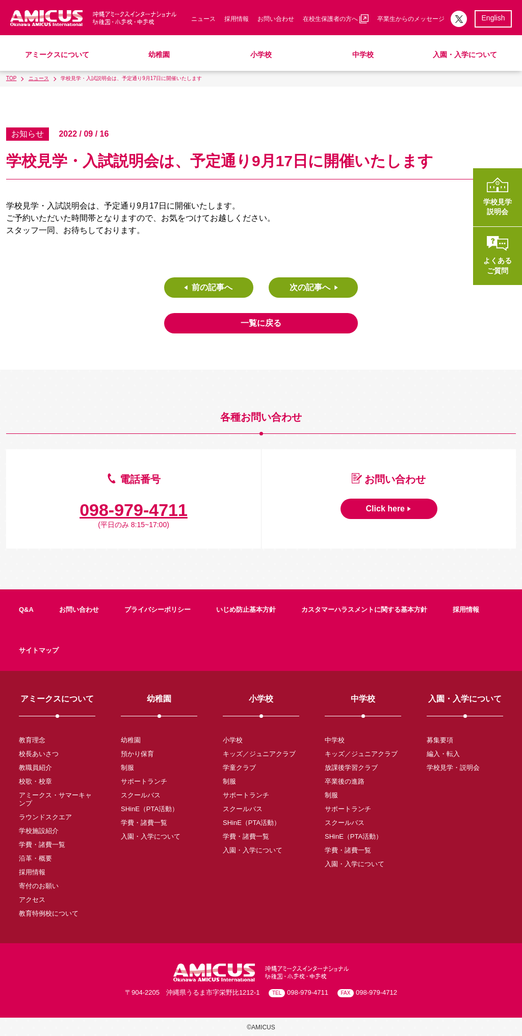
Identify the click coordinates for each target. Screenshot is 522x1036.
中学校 (363, 54)
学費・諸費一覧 (42, 844)
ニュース (203, 18)
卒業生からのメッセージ (411, 18)
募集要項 (440, 740)
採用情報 (236, 18)
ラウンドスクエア (45, 817)
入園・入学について (465, 54)
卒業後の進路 (344, 781)
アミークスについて (57, 54)
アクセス (32, 899)
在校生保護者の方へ (336, 18)
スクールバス (141, 795)
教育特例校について (49, 913)
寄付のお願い (39, 886)
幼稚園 (159, 54)
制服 (127, 767)
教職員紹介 (35, 767)
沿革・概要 (35, 858)
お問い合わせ (275, 18)
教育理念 (32, 740)
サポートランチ (144, 781)
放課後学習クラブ (351, 767)
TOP (11, 78)
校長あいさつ (39, 754)
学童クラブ (239, 767)
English (493, 18)
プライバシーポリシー (157, 609)
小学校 (261, 54)
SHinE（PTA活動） (149, 809)
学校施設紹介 (39, 831)
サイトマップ (39, 650)
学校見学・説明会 (453, 767)
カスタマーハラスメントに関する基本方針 (364, 609)
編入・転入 (443, 754)
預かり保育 (137, 754)
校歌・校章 (35, 781)
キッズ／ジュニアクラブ (259, 754)
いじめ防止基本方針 (246, 609)
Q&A (26, 609)
